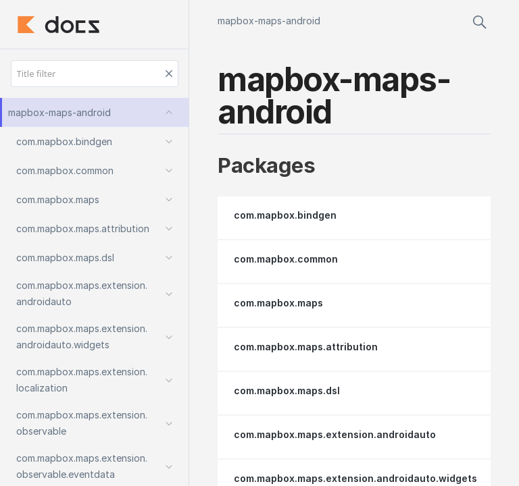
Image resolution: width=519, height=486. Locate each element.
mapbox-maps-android (269, 20)
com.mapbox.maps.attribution (306, 346)
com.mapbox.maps (278, 302)
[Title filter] (94, 73)
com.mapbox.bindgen (285, 215)
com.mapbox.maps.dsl (287, 390)
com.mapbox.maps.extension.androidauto (335, 434)
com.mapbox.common (286, 259)
